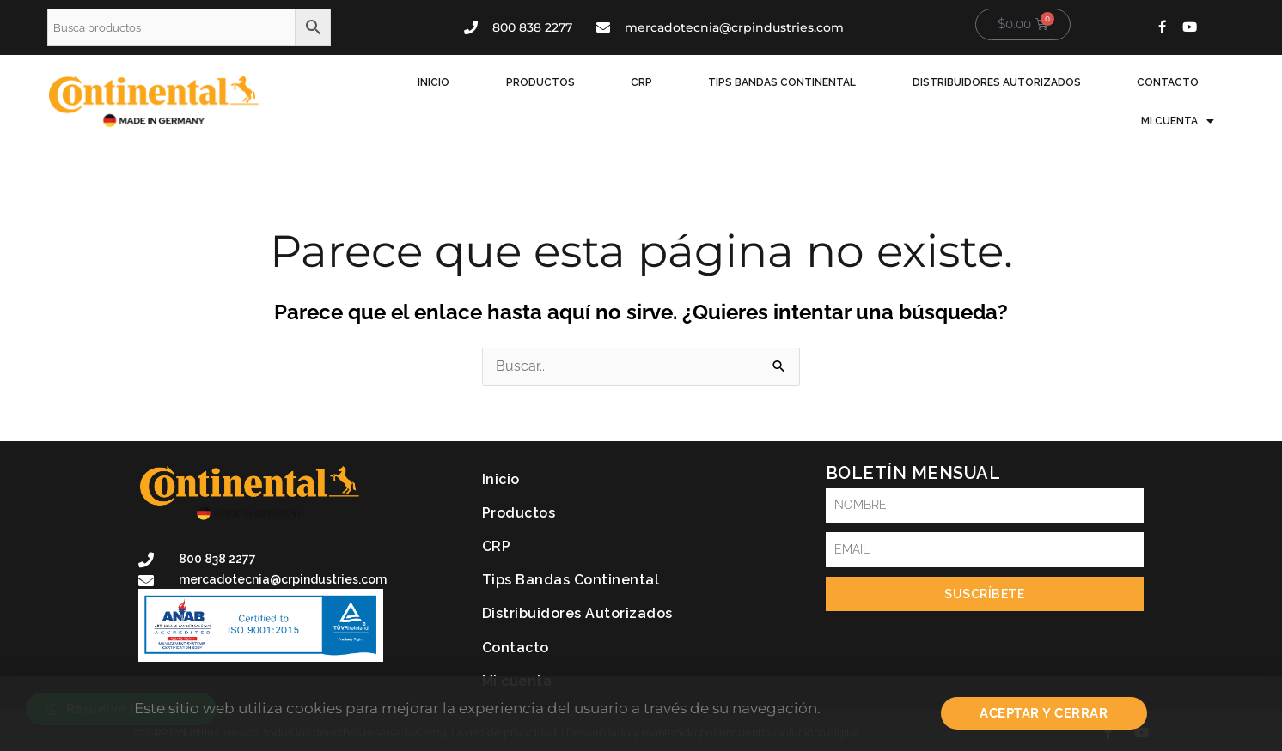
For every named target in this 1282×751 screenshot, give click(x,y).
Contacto (1077, 94)
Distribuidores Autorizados (920, 94)
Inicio (417, 94)
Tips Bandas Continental (721, 94)
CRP (595, 94)
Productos (508, 94)
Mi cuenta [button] (1185, 94)
